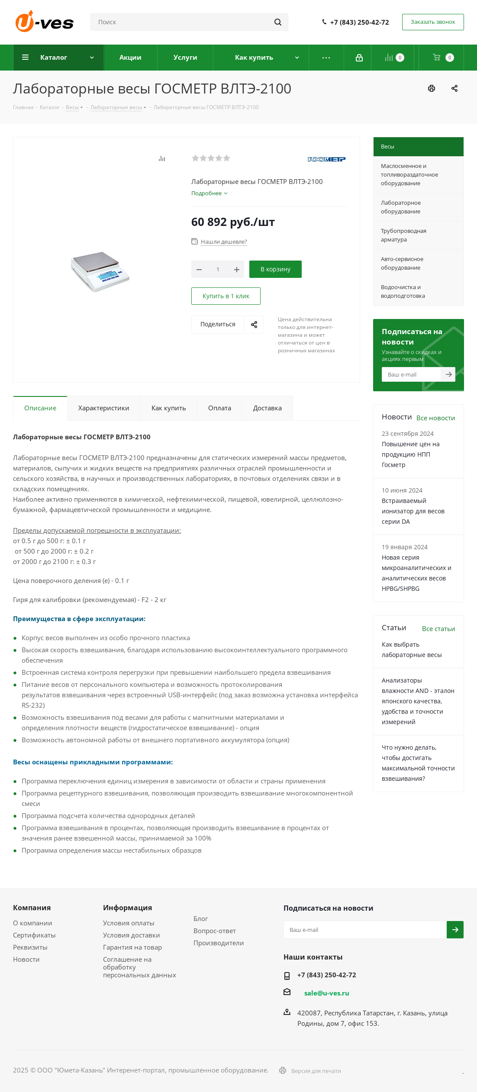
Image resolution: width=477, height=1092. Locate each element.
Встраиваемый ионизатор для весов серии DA (413, 510)
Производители (218, 942)
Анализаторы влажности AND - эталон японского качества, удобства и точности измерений (418, 701)
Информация (127, 907)
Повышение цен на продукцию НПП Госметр (411, 454)
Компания (32, 907)
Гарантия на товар (132, 947)
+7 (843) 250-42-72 (359, 22)
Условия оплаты (129, 922)
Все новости (435, 417)
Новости (26, 959)
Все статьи (438, 628)
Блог (200, 918)
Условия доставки (131, 935)
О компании (32, 922)
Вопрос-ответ (214, 930)
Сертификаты (34, 935)
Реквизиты (30, 947)
